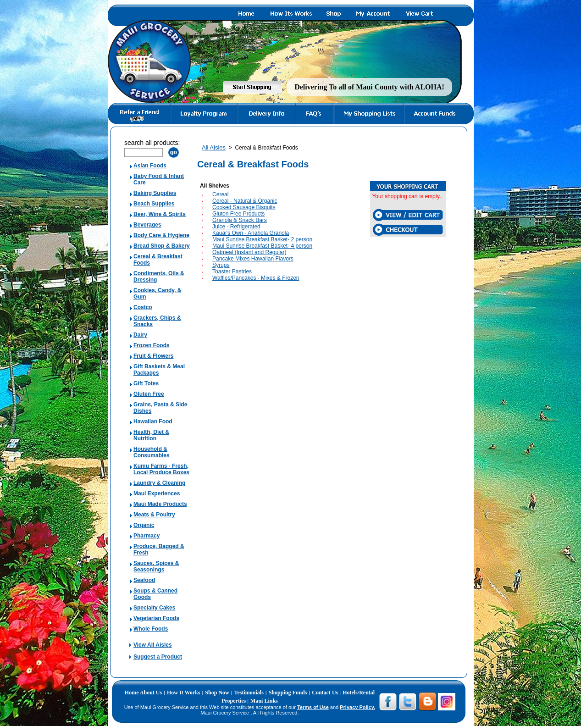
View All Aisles (152, 645)
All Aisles (214, 147)
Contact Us (325, 692)
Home (132, 692)
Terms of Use (313, 707)
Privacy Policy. (357, 707)
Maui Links (264, 701)
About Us (151, 692)
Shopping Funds (288, 692)
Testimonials (249, 692)
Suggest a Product (157, 657)
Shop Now (217, 692)
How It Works (183, 692)
